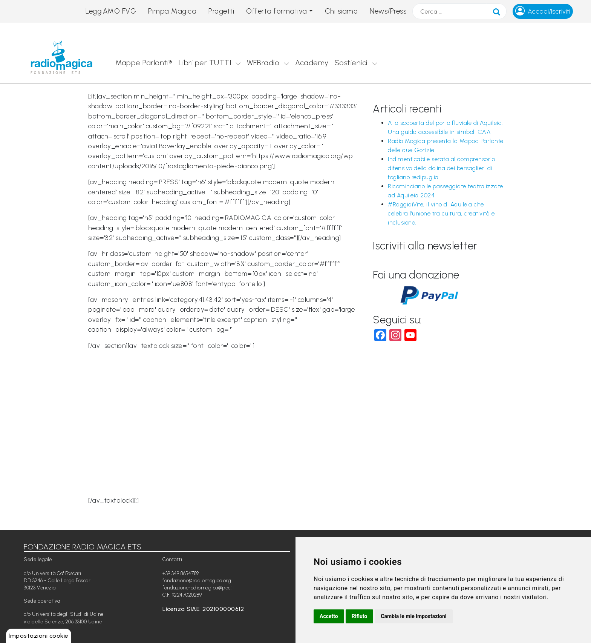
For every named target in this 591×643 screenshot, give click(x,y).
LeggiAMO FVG (111, 11)
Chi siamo (341, 11)
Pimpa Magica (172, 11)
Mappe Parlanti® (144, 62)
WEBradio (263, 62)
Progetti (221, 11)
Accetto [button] (329, 616)
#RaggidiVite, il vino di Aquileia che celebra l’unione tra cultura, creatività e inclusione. (441, 213)
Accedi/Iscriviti (549, 11)
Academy (312, 62)
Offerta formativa (276, 11)
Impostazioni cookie (39, 635)
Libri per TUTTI (205, 62)
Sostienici (351, 62)
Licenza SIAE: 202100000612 (203, 608)
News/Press (388, 11)
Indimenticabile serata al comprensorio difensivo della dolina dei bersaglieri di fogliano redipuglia (441, 168)
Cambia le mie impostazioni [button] (413, 616)
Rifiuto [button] (359, 616)
